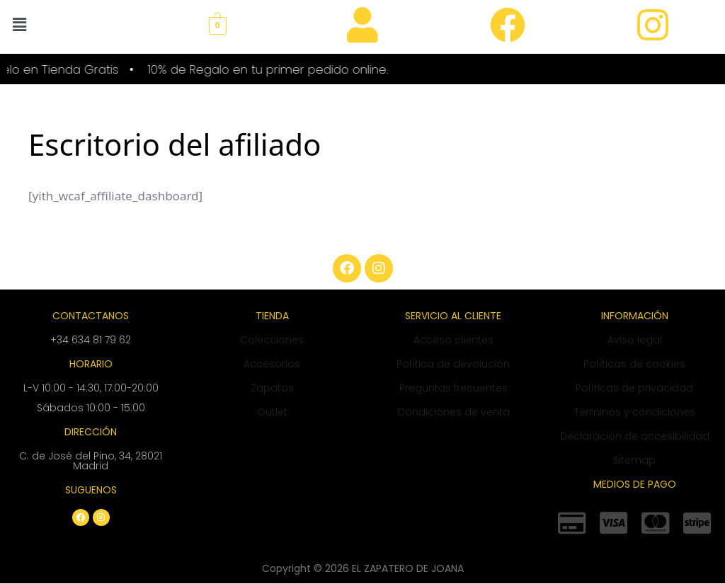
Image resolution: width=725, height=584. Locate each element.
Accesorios (272, 364)
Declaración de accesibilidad (634, 436)
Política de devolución (453, 364)
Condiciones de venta (453, 412)
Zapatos (272, 388)
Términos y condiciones (634, 412)
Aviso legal (634, 340)
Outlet (272, 412)
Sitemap (634, 460)
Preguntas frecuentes (453, 388)
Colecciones (272, 340)
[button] (19, 24)
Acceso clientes (453, 340)
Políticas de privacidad (634, 388)
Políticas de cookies (634, 364)
